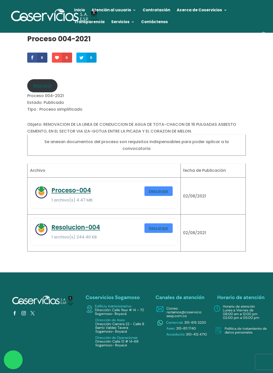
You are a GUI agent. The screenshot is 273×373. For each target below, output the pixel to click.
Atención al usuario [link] (111, 10)
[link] (55, 16)
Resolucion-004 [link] (75, 227)
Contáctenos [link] (154, 22)
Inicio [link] (79, 10)
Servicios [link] (120, 22)
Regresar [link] (42, 86)
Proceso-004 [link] (71, 190)
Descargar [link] (158, 191)
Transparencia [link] (89, 22)
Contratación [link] (156, 10)
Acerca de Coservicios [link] (199, 10)
